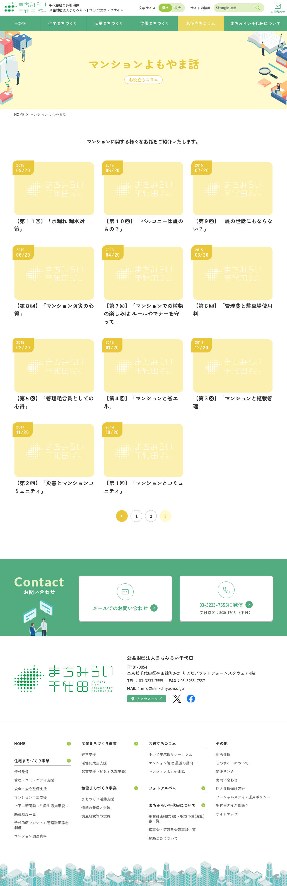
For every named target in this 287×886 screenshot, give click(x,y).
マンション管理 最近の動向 (171, 763)
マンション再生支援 (30, 797)
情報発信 (21, 771)
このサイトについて (232, 763)
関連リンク (225, 771)
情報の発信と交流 (95, 807)
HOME (19, 114)
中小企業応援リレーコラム (170, 754)
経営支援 (88, 754)
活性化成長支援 (94, 763)
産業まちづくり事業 (99, 743)
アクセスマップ (146, 698)
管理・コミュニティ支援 (34, 780)
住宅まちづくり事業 (31, 760)
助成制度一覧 (25, 814)
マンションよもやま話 (167, 771)
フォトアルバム (162, 788)
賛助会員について (163, 838)
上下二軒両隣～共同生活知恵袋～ (41, 805)
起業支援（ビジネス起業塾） (105, 771)
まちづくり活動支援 (97, 799)
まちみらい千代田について (172, 805)
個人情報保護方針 (230, 788)
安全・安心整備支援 (30, 788)
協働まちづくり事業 (99, 788)
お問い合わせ (227, 780)
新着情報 (223, 754)
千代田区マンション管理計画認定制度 (41, 825)
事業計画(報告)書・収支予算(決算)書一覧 (176, 819)
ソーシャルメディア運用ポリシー (243, 797)
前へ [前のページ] (122, 516)
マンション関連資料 (30, 836)
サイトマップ (227, 814)
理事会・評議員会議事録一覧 (172, 829)
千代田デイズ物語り (232, 805)
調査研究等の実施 (95, 816)
